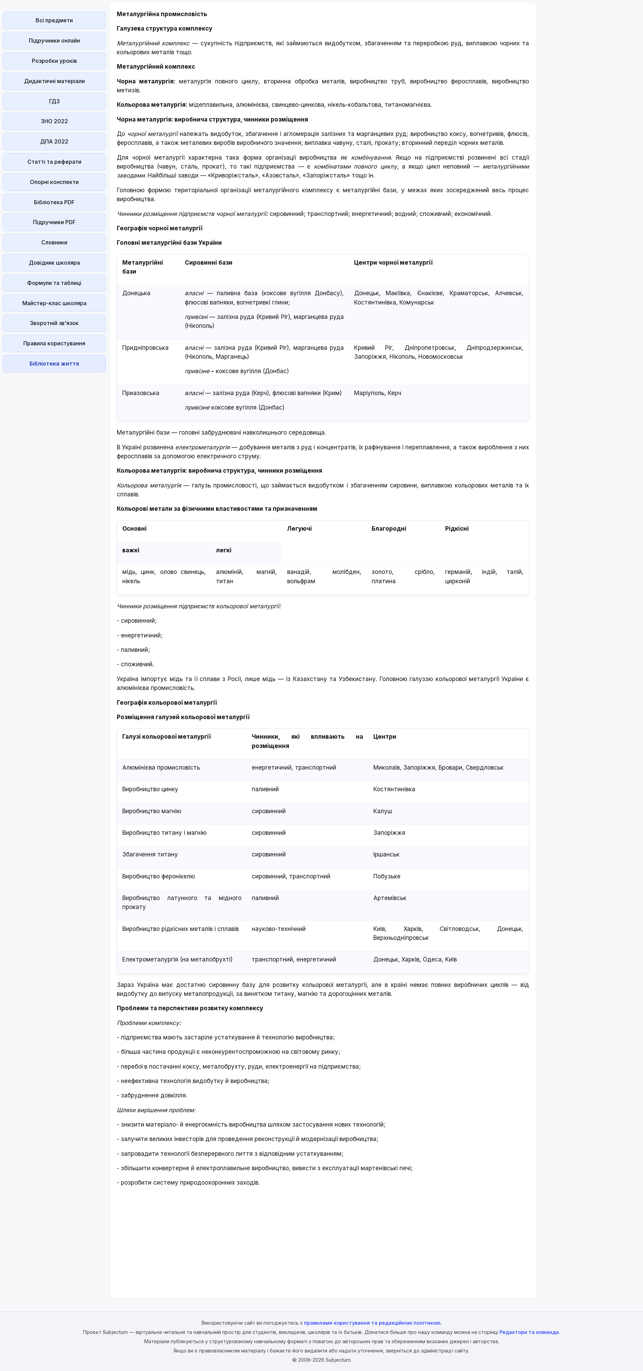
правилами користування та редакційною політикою (372, 1323)
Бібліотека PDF (54, 202)
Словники (54, 242)
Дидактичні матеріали (54, 81)
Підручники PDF (54, 222)
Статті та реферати (54, 161)
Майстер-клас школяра (54, 303)
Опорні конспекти (54, 181)
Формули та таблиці (54, 282)
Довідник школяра (54, 262)
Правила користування (54, 343)
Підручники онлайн (54, 40)
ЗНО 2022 (54, 121)
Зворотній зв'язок (54, 323)
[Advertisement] (54, 478)
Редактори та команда (529, 1332)
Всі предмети (54, 20)
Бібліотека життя (54, 363)
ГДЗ (54, 101)
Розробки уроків (54, 60)
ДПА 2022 (54, 141)
